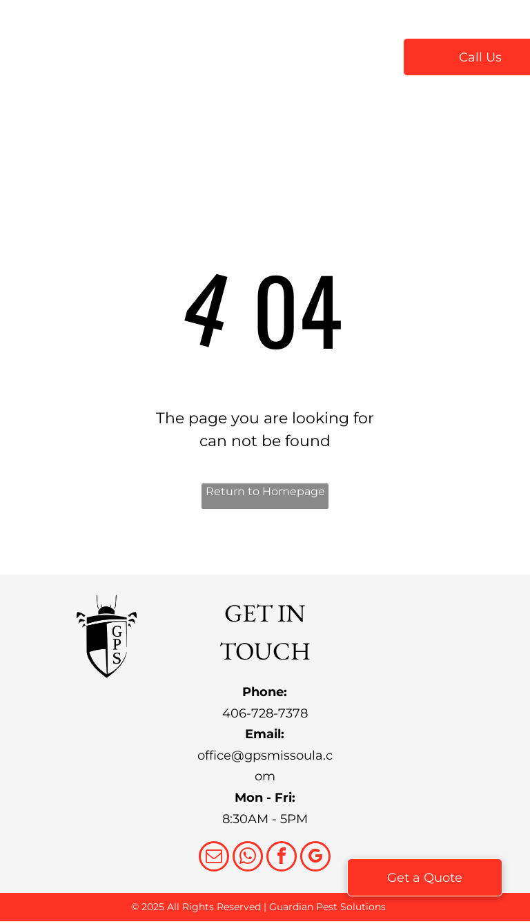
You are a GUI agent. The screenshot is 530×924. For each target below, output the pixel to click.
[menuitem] (191, 56)
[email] (214, 858)
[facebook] (281, 858)
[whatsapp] (248, 858)
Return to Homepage (265, 491)
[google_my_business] (315, 858)
